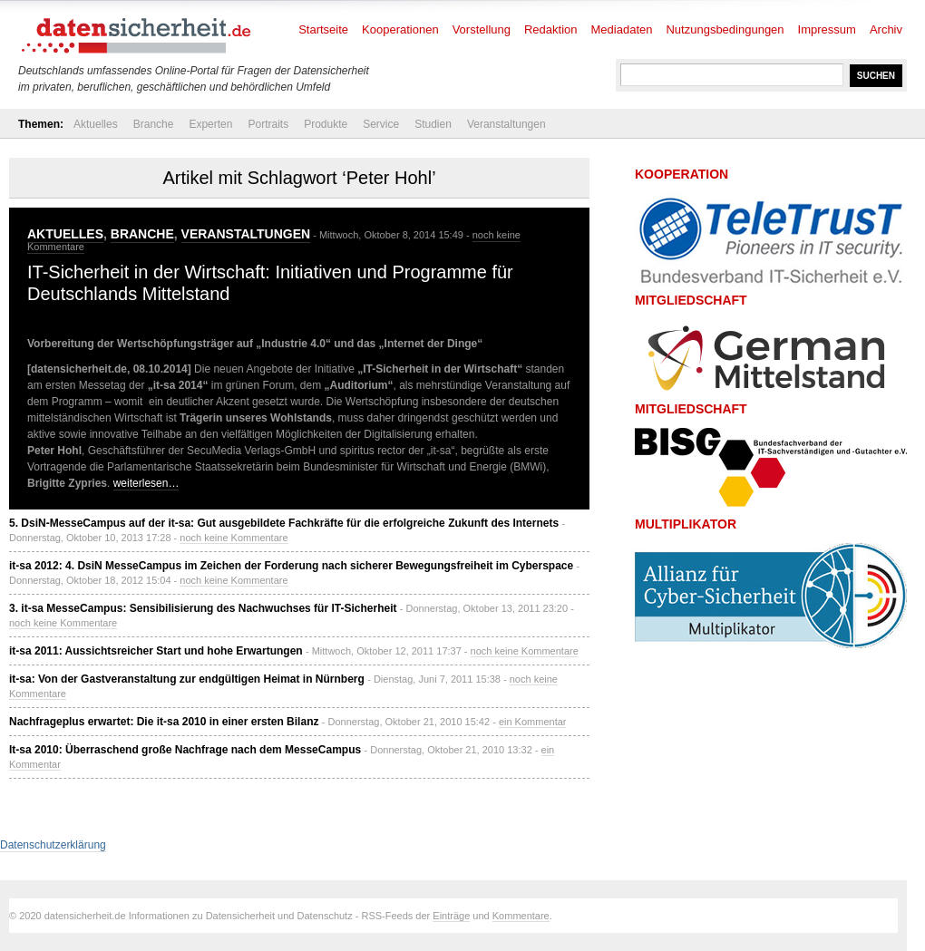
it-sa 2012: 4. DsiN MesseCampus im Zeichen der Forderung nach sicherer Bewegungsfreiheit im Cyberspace (291, 565)
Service (381, 124)
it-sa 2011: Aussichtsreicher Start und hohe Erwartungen (156, 651)
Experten (210, 124)
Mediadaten (622, 29)
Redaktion (551, 29)
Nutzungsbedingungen (725, 29)
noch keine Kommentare (233, 537)
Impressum (827, 29)
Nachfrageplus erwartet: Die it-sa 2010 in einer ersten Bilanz (163, 721)
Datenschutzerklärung (53, 845)
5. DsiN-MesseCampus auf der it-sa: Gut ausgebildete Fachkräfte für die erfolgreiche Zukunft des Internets (284, 523)
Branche (153, 124)
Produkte (325, 124)
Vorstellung (482, 29)
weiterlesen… (146, 483)
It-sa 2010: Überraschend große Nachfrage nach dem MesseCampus (185, 749)
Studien (433, 124)
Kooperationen (400, 29)
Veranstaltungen (506, 124)
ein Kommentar (533, 721)
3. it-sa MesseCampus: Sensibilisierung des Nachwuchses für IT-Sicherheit (202, 608)
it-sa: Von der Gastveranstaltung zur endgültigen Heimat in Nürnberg (187, 679)
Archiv (886, 29)
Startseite (323, 29)
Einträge (451, 915)
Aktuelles (95, 124)
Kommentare (521, 915)
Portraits (268, 124)
